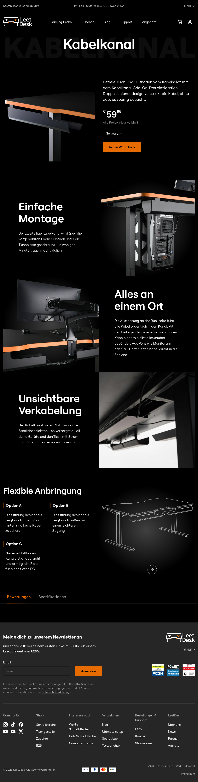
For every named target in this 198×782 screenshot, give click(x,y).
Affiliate (173, 745)
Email (7, 662)
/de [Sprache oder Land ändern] (189, 6)
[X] (21, 731)
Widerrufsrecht (185, 766)
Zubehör (89, 22)
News (172, 731)
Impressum (188, 773)
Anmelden (88, 671)
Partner (173, 738)
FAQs (139, 729)
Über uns (174, 725)
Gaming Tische (63, 22)
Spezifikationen (52, 596)
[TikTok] (13, 724)
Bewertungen (19, 596)
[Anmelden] (190, 22)
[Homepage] (17, 21)
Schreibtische (46, 725)
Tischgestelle (45, 731)
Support (127, 22)
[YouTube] (6, 731)
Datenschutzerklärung (56, 692)
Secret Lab (110, 738)
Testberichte (111, 745)
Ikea (105, 725)
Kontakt (141, 736)
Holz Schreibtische (82, 736)
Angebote (149, 22)
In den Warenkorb (122, 147)
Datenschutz (165, 766)
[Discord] (13, 731)
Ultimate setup (112, 731)
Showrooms (143, 743)
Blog (109, 22)
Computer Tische (81, 743)
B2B (39, 745)
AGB (151, 766)
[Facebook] (21, 724)
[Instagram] (6, 724)
